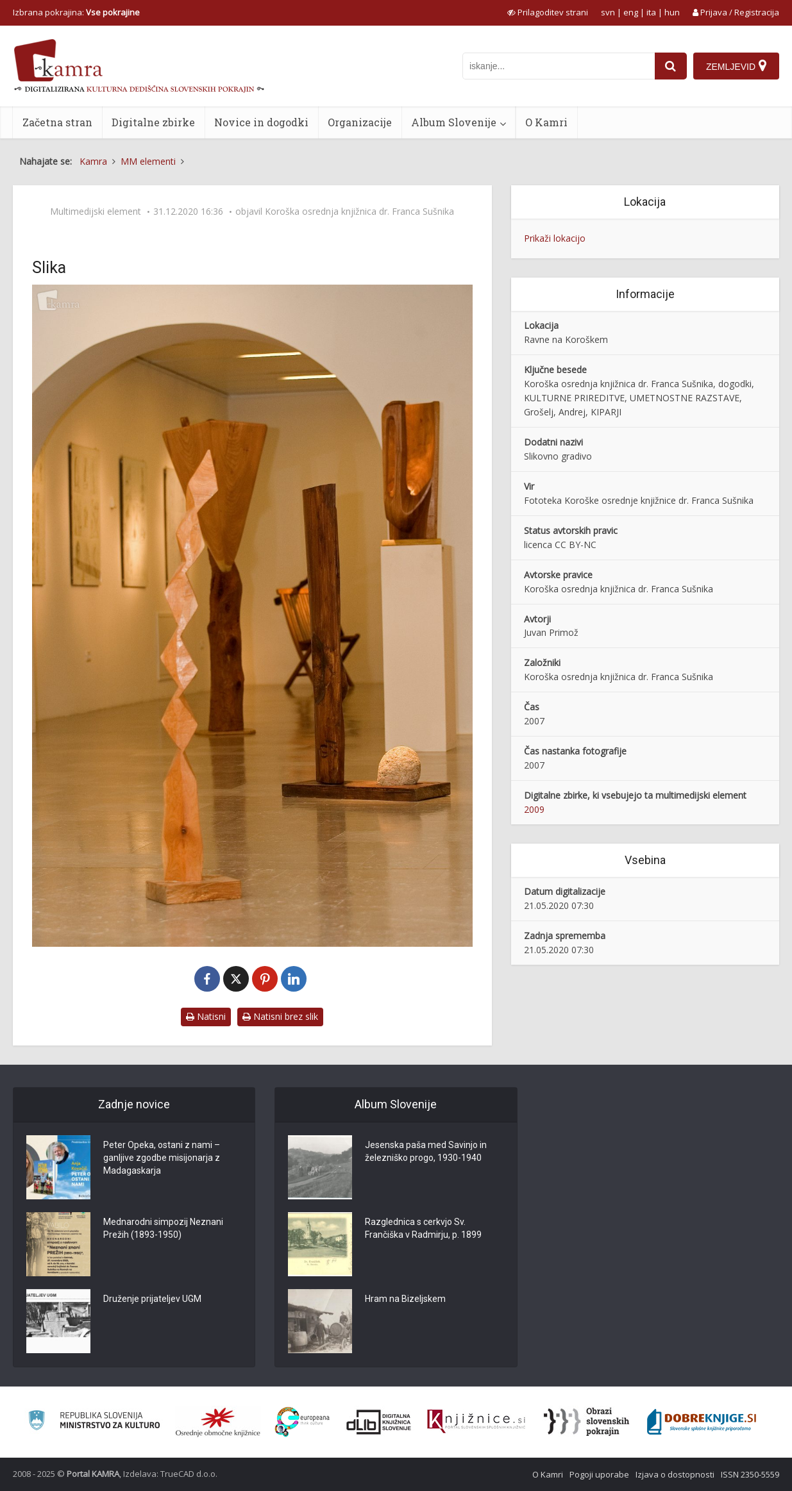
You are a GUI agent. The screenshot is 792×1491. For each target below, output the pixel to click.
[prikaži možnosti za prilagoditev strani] (547, 12)
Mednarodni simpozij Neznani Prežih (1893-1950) (163, 1228)
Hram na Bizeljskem (405, 1299)
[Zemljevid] (736, 66)
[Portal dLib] (379, 1422)
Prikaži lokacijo (555, 238)
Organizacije (360, 122)
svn (608, 12)
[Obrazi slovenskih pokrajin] (586, 1422)
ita (651, 12)
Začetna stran (57, 122)
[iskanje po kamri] (558, 66)
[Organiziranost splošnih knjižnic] (218, 1422)
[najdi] (671, 66)
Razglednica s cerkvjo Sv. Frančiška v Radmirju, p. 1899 (423, 1228)
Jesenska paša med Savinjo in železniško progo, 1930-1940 (426, 1151)
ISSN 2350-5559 (750, 1474)
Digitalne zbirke (153, 122)
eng (630, 12)
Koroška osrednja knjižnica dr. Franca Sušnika (359, 211)
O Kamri (546, 122)
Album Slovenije (453, 122)
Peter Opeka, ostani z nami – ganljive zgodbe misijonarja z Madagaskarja (161, 1158)
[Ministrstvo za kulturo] (94, 1422)
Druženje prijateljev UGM (152, 1299)
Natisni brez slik (280, 1016)
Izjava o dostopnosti (675, 1474)
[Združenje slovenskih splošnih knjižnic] (476, 1422)
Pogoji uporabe (599, 1474)
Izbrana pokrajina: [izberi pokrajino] (76, 12)
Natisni (206, 1016)
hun (672, 12)
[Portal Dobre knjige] (701, 1422)
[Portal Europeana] (302, 1422)
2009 (534, 809)
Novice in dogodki (261, 122)
